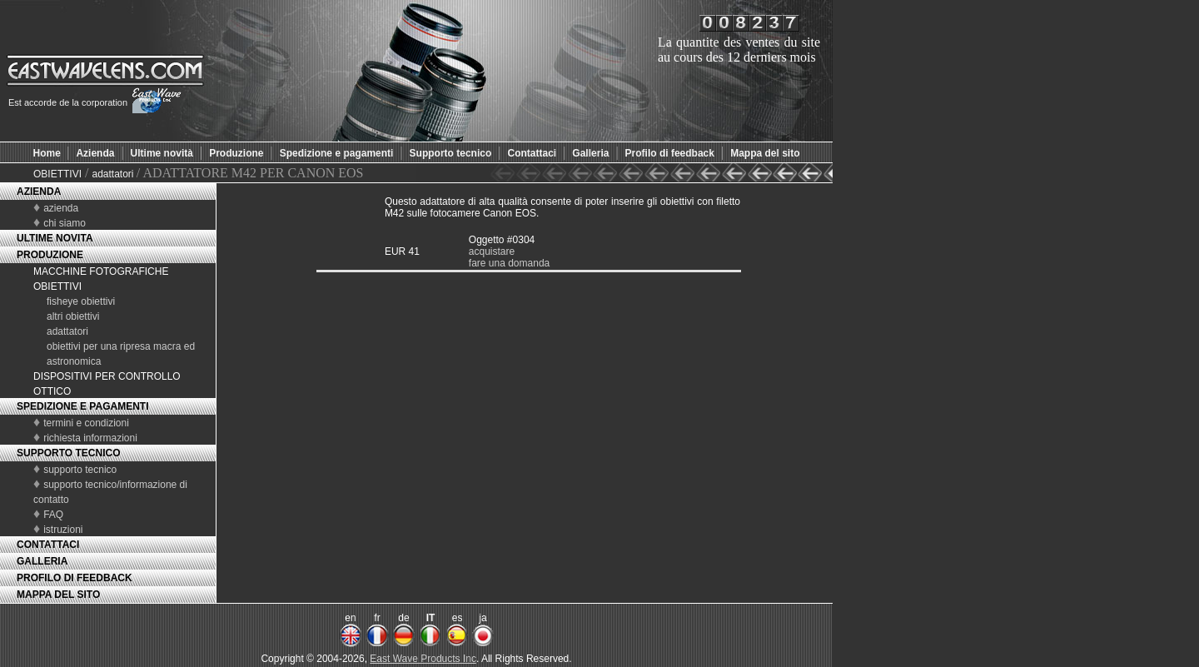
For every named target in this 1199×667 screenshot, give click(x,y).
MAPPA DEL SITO (58, 594)
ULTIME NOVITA (55, 238)
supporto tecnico (80, 469)
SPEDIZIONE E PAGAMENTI (82, 406)
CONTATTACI (48, 544)
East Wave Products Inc (423, 659)
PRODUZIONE (50, 255)
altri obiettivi (73, 316)
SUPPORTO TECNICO (68, 453)
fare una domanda (509, 263)
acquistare (492, 251)
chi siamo (64, 223)
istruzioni (62, 529)
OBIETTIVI (57, 174)
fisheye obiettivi (81, 301)
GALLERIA (42, 561)
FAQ (53, 514)
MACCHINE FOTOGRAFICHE (100, 271)
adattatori (114, 174)
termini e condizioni (86, 423)
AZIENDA (39, 191)
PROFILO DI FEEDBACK (74, 578)
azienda (60, 208)
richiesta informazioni (90, 438)
